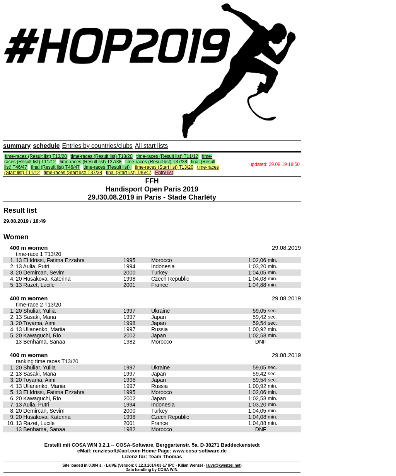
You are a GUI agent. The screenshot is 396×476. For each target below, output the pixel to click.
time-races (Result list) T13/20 (36, 156)
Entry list (164, 172)
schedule (46, 145)
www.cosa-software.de (200, 451)
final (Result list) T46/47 (55, 167)
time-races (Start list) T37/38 (73, 172)
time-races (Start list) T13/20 (164, 167)
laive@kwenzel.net (223, 465)
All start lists (151, 145)
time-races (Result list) (107, 167)
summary (17, 145)
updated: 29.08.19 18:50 (274, 164)
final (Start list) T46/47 (128, 172)
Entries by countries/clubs (97, 145)
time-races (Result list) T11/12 (167, 156)
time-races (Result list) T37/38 (90, 161)
